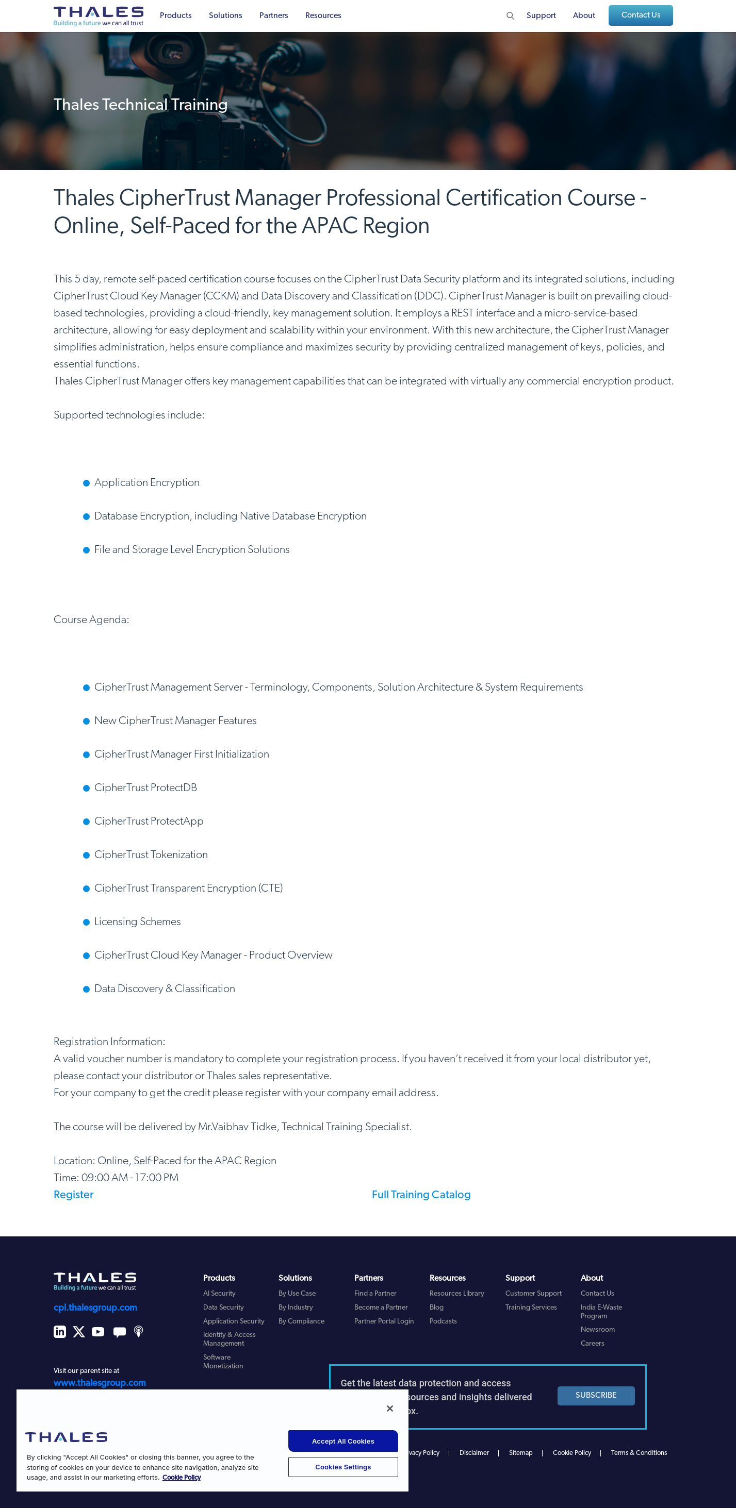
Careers (592, 1344)
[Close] (390, 1408)
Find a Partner (375, 1294)
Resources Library (457, 1294)
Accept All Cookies (343, 1441)
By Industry (296, 1308)
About (584, 16)
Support (541, 16)
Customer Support (533, 1294)
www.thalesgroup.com (100, 1383)
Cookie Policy (572, 1453)
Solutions (225, 16)
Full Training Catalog (421, 1195)
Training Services (531, 1308)
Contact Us (641, 15)
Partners (273, 16)
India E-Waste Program (601, 1312)
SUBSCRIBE (596, 1396)
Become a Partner (381, 1308)
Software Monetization (223, 1362)
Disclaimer (474, 1453)
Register (73, 1195)
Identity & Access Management (229, 1339)
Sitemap (521, 1453)
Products (176, 16)
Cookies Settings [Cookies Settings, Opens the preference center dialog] (343, 1467)
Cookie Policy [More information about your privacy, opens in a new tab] (181, 1478)
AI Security (219, 1294)
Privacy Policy (420, 1453)
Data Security (223, 1308)
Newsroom (598, 1330)
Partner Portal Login (384, 1322)
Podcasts (443, 1322)
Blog (437, 1308)
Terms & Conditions (639, 1453)
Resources (323, 16)
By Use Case (297, 1294)
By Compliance (301, 1322)
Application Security (234, 1322)
